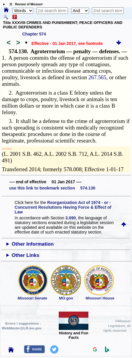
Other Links (25, 255)
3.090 (71, 218)
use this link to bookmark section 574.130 (52, 188)
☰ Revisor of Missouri (25, 4)
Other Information (33, 244)
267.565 (97, 77)
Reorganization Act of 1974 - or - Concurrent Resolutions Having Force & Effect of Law (63, 207)
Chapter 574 (34, 34)
